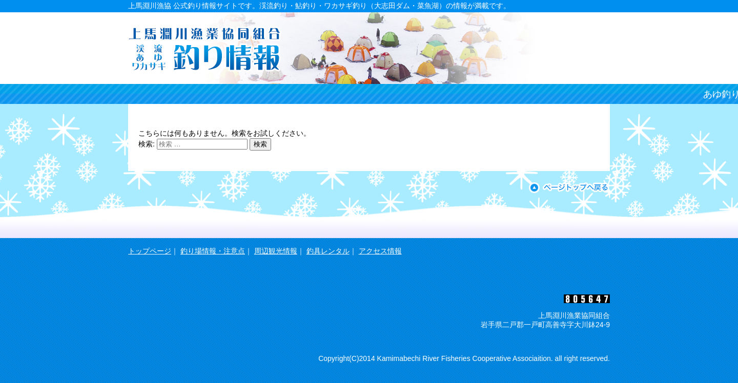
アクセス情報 (380, 251)
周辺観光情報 (275, 251)
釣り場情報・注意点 (212, 251)
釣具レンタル (328, 251)
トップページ (149, 251)
